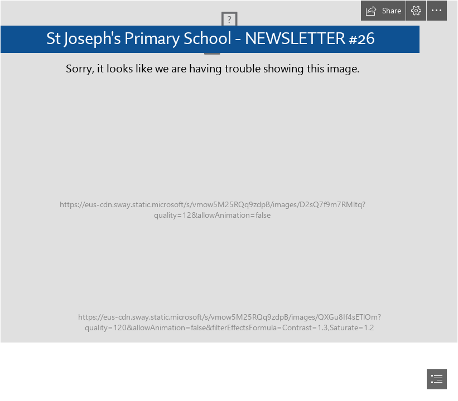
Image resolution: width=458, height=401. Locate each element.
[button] (383, 11)
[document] (229, 200)
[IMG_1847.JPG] (229, 171)
